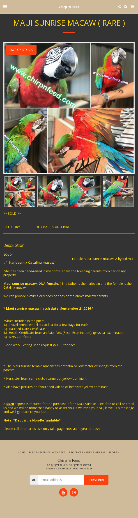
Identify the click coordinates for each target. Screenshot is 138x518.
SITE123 (66, 468)
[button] (5, 6)
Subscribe (96, 480)
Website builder (82, 468)
